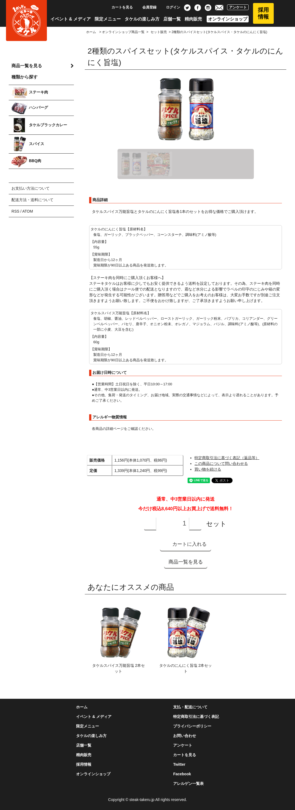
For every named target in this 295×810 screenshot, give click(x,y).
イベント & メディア (70, 19)
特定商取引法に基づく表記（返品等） (226, 458)
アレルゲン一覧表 (188, 783)
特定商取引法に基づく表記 (196, 716)
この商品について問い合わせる (221, 463)
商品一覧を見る (185, 562)
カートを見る (119, 7)
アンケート (238, 7)
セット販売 (158, 32)
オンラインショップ (227, 19)
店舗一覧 (172, 19)
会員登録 (146, 7)
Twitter (179, 764)
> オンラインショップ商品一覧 (121, 32)
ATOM (27, 211)
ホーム (91, 32)
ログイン (170, 7)
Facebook (182, 774)
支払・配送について (190, 707)
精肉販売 (193, 19)
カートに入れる (185, 544)
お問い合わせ (184, 735)
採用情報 (263, 13)
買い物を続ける (207, 469)
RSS (15, 211)
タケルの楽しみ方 (142, 19)
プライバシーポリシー (192, 726)
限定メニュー (108, 19)
